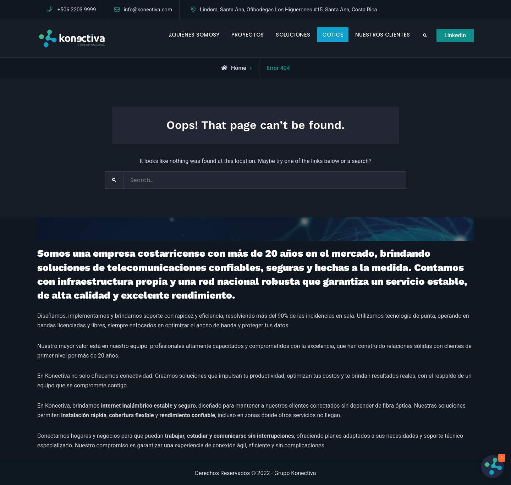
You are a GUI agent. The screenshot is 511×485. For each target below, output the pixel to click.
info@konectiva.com (147, 9)
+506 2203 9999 (76, 9)
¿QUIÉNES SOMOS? (194, 34)
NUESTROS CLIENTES (382, 34)
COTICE (332, 34)
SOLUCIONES (293, 34)
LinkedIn (455, 35)
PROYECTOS (247, 34)
